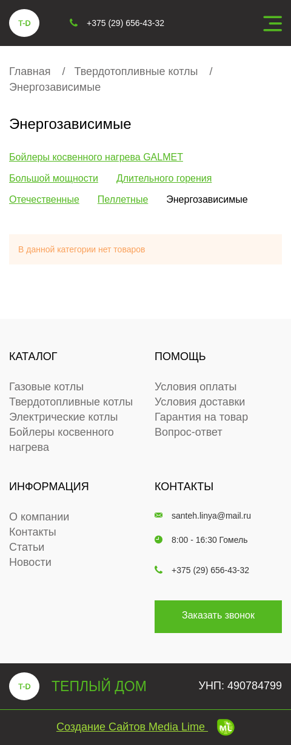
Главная (30, 71)
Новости (30, 562)
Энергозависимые (55, 87)
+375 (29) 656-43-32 (202, 570)
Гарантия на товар (201, 417)
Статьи (26, 547)
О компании (39, 517)
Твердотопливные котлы (136, 71)
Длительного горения (164, 178)
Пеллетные (123, 199)
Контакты (32, 532)
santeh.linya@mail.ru (203, 515)
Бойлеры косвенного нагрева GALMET (96, 157)
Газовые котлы (46, 387)
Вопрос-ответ (188, 432)
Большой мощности (53, 178)
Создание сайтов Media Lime (145, 727)
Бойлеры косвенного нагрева (61, 439)
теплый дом (78, 686)
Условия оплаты (195, 387)
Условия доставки (200, 402)
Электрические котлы (63, 417)
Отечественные (44, 199)
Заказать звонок (218, 615)
